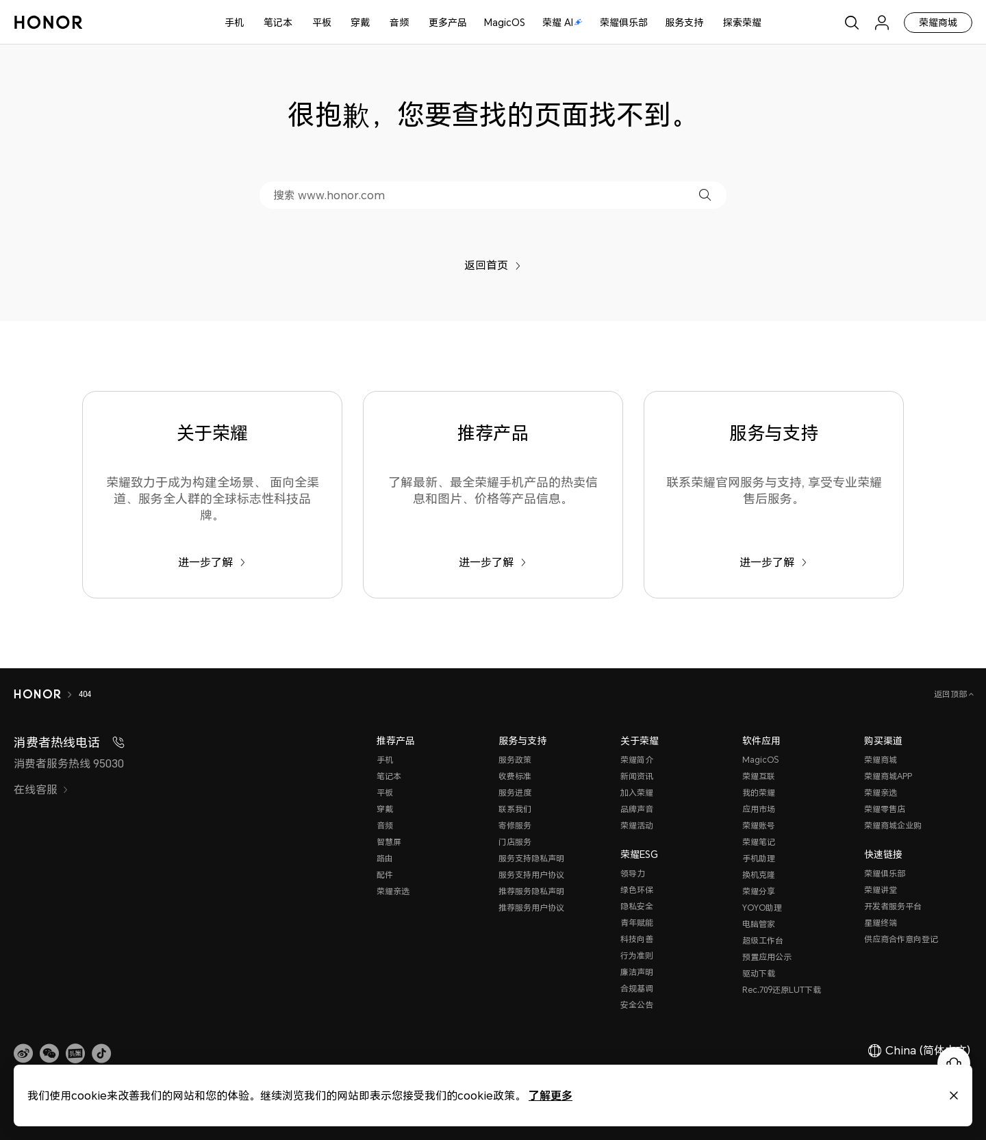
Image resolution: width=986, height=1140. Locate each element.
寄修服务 (514, 825)
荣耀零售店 (884, 809)
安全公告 (636, 1005)
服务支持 (684, 22)
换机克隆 (758, 875)
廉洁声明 (636, 972)
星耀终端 (880, 922)
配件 (385, 875)
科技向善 (636, 939)
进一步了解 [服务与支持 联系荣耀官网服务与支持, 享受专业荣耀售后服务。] (773, 562)
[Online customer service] (953, 1063)
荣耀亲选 (393, 891)
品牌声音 (636, 809)
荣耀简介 (636, 760)
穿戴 (360, 22)
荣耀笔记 (758, 842)
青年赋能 (636, 922)
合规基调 (636, 988)
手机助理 (758, 858)
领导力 (632, 873)
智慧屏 (389, 842)
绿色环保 (636, 890)
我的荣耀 (758, 792)
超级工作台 (762, 940)
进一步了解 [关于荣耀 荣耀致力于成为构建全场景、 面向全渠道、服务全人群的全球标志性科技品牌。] (212, 562)
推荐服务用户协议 (531, 907)
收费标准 (514, 776)
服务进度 (514, 792)
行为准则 (636, 955)
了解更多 (550, 1095)
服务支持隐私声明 (531, 858)
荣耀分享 (758, 891)
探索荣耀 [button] (742, 22)
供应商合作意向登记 (901, 939)
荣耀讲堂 (880, 890)
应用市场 (758, 809)
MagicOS (504, 22)
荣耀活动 (636, 825)
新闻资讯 (636, 776)
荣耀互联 (758, 776)
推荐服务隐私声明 (531, 891)
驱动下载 (758, 973)
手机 (234, 22)
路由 (385, 858)
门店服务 (514, 842)
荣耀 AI (562, 22)
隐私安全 (636, 906)
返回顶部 (951, 694)
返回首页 (492, 265)
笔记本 (278, 22)
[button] (705, 195)
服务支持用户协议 (531, 875)
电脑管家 (758, 924)
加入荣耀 (636, 792)
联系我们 (514, 809)
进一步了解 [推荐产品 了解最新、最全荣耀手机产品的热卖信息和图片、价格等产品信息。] (493, 562)
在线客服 (41, 789)
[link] (23, 1054)
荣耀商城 (938, 22)
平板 (321, 22)
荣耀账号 (758, 825)
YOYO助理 (762, 907)
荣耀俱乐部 (624, 22)
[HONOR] (37, 694)
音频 (399, 22)
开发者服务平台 (893, 906)
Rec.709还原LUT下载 (781, 990)
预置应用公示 (767, 957)
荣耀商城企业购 (893, 825)
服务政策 (514, 760)
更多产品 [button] (448, 22)
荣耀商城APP (888, 776)
